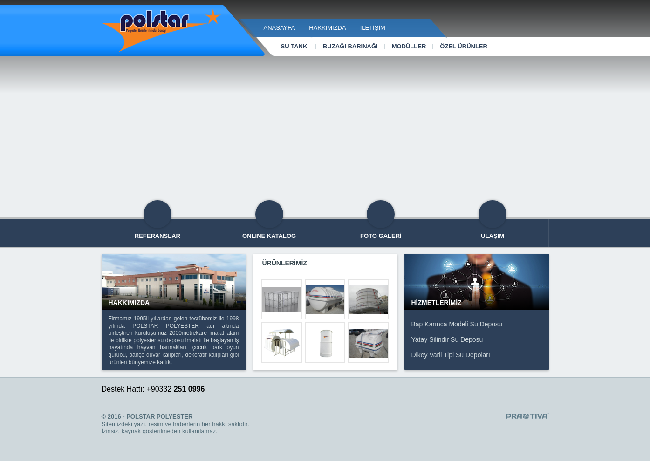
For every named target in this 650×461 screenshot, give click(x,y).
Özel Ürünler (463, 46)
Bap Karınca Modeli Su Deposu (456, 324)
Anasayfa (279, 27)
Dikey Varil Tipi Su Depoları (450, 355)
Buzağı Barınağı (350, 46)
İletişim (372, 27)
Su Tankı (295, 46)
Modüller (409, 46)
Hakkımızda (327, 27)
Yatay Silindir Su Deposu (447, 339)
